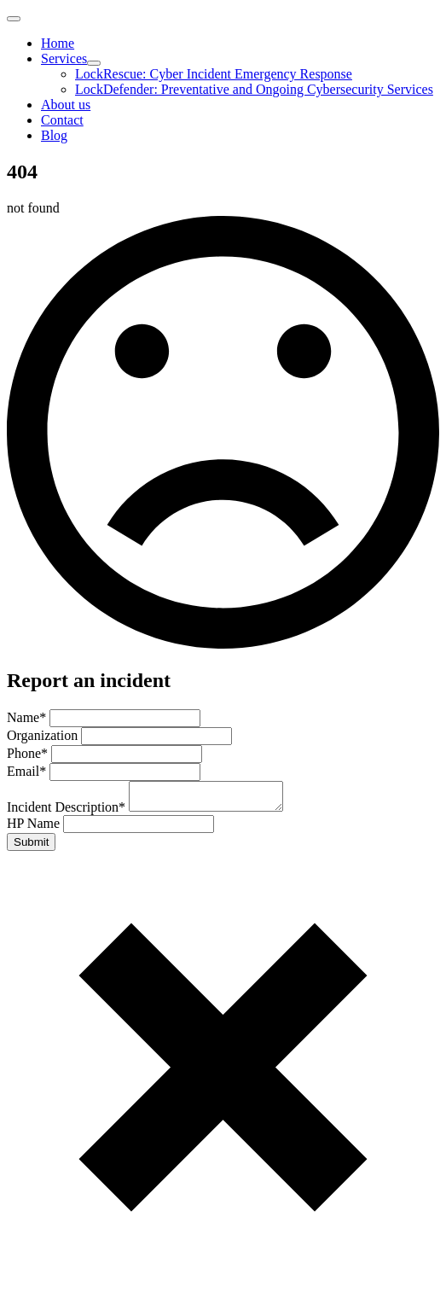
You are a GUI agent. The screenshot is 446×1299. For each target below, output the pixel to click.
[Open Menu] (13, 18)
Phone (29, 753)
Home (57, 43)
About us (65, 104)
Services (64, 58)
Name (28, 717)
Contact (62, 120)
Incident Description (68, 812)
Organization (44, 735)
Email (28, 771)
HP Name (35, 828)
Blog (54, 135)
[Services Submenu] (94, 63)
